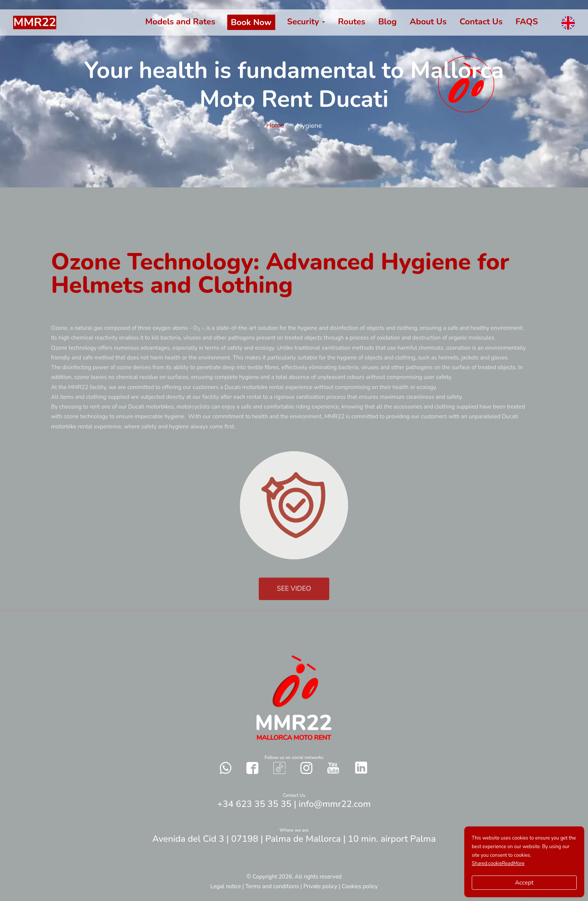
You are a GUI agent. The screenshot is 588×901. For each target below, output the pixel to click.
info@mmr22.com (334, 804)
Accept (524, 883)
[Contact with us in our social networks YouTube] (333, 768)
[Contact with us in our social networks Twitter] (361, 767)
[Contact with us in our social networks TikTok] (279, 768)
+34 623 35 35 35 (254, 804)
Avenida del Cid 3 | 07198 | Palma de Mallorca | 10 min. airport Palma (294, 839)
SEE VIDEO (294, 600)
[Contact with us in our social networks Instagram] (306, 768)
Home (276, 125)
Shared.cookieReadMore (498, 863)
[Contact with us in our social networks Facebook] (252, 768)
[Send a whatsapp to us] (226, 768)
